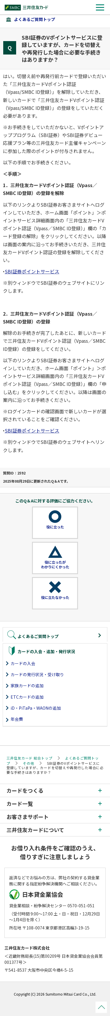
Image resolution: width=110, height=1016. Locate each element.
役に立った (55, 527)
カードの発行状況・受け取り (37, 674)
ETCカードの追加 (27, 697)
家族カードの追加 (27, 685)
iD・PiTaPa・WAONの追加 (36, 708)
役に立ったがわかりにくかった (55, 564)
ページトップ (101, 1007)
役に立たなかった (55, 597)
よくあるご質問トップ (34, 19)
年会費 (17, 719)
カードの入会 (23, 663)
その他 (28, 763)
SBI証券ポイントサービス (32, 271)
